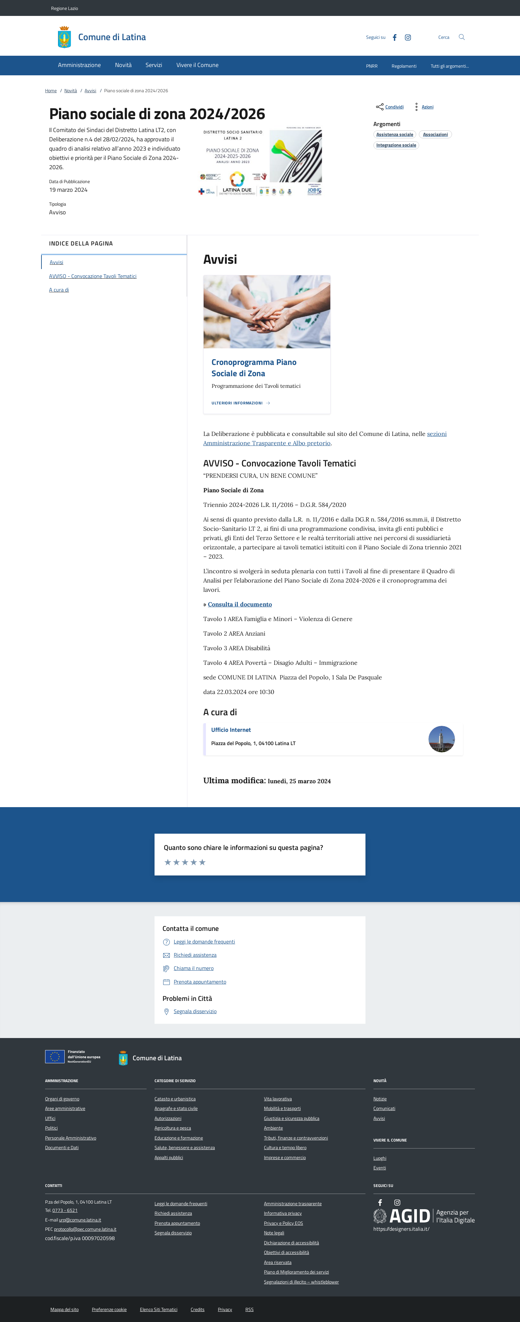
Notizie (380, 1098)
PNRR (372, 65)
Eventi (379, 1167)
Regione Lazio (64, 8)
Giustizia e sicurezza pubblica (291, 1118)
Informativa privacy (283, 1213)
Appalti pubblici (169, 1157)
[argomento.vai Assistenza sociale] (394, 134)
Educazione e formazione (179, 1138)
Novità (70, 90)
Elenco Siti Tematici (158, 1309)
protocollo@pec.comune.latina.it (85, 1229)
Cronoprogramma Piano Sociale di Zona (254, 368)
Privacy (225, 1309)
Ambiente (273, 1128)
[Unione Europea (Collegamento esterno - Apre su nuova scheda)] (74, 1058)
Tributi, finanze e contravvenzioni (296, 1138)
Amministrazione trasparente (293, 1203)
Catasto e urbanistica (175, 1098)
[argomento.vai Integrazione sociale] (396, 145)
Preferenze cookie (109, 1309)
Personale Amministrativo (70, 1138)
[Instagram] (405, 36)
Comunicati (384, 1108)
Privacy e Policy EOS (283, 1223)
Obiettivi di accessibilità (286, 1252)
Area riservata (278, 1262)
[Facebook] (392, 36)
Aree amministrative (65, 1108)
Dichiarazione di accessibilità (291, 1242)
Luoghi (379, 1158)
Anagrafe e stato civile (176, 1108)
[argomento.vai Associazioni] (435, 134)
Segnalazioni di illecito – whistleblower (301, 1282)
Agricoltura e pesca (173, 1128)
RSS (249, 1309)
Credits (198, 1309)
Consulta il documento (240, 604)
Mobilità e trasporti (282, 1108)
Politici (51, 1128)
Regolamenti (404, 65)
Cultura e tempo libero (285, 1147)
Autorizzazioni (168, 1118)
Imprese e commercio (285, 1157)
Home (51, 90)
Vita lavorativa (278, 1098)
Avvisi (90, 90)
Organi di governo (62, 1098)
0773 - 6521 (65, 1210)
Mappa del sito (64, 1309)
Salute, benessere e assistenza (185, 1147)
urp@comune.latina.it (80, 1219)
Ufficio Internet (231, 729)
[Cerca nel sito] (462, 37)
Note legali (274, 1232)
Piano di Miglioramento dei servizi (296, 1272)
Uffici (50, 1118)
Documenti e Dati (62, 1147)
